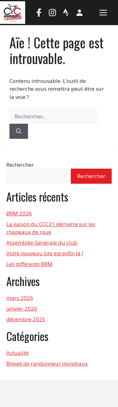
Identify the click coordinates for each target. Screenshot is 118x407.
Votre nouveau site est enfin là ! (44, 253)
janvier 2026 (21, 308)
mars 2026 (19, 297)
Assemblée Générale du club (41, 242)
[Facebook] (39, 13)
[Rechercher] (18, 131)
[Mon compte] (79, 13)
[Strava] (66, 13)
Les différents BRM (29, 264)
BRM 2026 (19, 213)
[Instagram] (52, 13)
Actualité (17, 352)
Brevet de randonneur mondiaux (47, 363)
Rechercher (20, 164)
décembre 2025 (25, 319)
